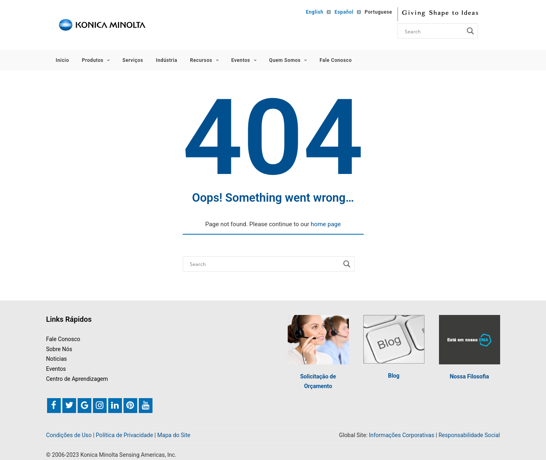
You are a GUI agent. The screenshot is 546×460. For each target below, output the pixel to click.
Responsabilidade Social (469, 435)
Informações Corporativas (401, 435)
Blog (394, 375)
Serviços (132, 60)
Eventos (243, 60)
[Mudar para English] (313, 12)
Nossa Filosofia (469, 376)
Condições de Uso (69, 435)
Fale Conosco (335, 60)
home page (326, 224)
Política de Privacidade (124, 435)
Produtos (95, 60)
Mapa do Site (173, 435)
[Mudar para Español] (342, 12)
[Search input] (433, 31)
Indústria (166, 60)
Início (62, 60)
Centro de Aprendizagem (77, 379)
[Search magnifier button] (470, 31)
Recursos (204, 60)
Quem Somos (288, 60)
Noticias (56, 359)
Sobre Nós (59, 349)
